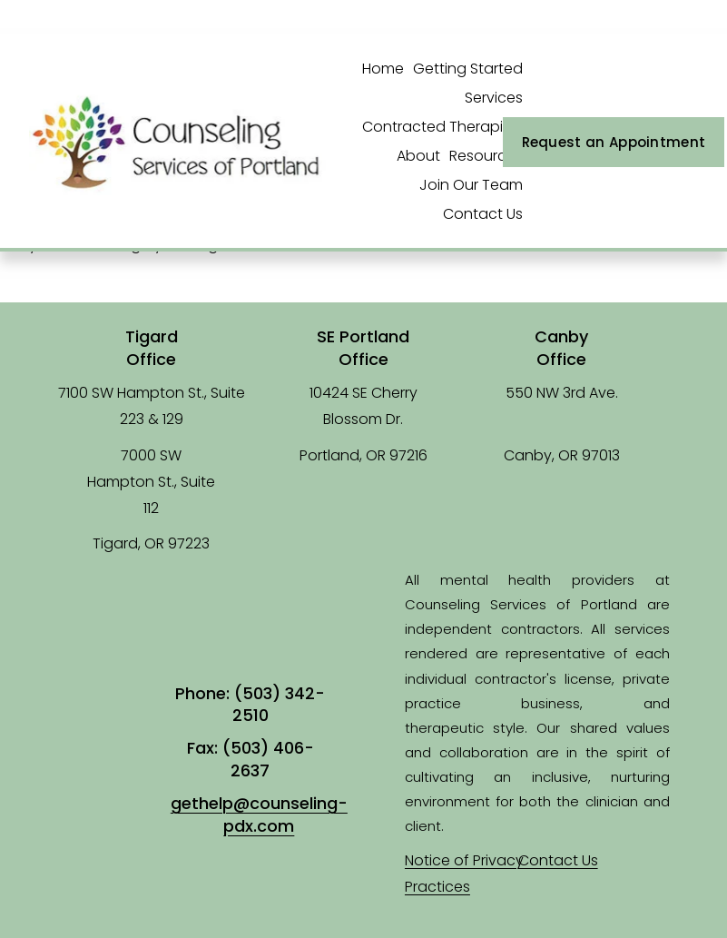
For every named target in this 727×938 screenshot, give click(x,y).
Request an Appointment (614, 142)
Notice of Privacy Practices (464, 873)
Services (494, 97)
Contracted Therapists (442, 126)
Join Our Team (471, 184)
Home (383, 68)
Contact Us (483, 213)
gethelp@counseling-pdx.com (259, 815)
